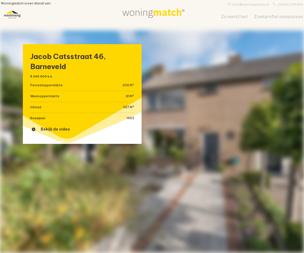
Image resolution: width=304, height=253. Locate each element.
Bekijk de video (51, 133)
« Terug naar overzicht (52, 148)
